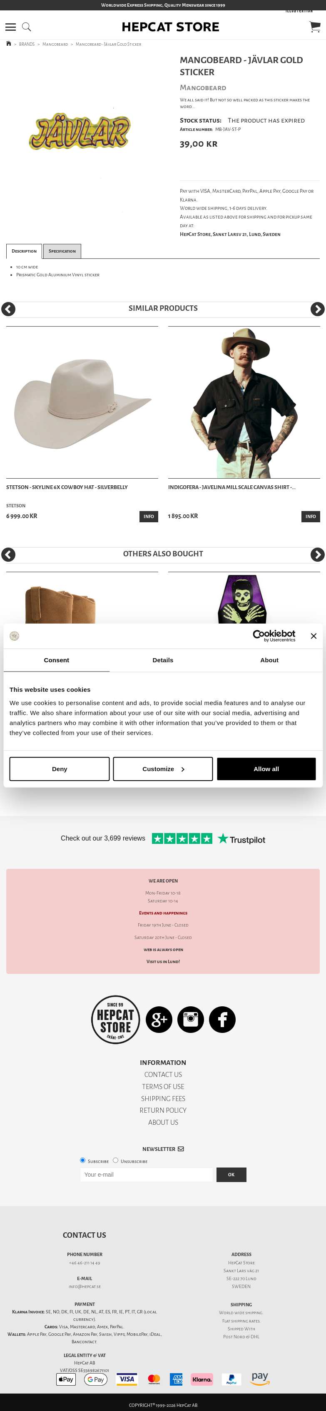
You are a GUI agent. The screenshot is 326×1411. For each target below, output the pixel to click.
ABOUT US (163, 1122)
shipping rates (245, 1321)
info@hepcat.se (85, 1286)
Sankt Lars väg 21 (241, 1271)
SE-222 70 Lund (241, 1279)
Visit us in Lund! (163, 962)
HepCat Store (241, 1263)
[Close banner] (313, 636)
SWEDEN (241, 1286)
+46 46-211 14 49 (84, 1263)
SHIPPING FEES (163, 1098)
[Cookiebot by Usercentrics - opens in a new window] (258, 636)
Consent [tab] (56, 660)
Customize (163, 768)
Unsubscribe (134, 1161)
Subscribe (98, 1161)
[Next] (318, 309)
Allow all (266, 768)
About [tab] (269, 660)
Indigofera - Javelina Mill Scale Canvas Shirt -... (232, 487)
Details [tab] (163, 660)
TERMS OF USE (163, 1086)
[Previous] (8, 309)
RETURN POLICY (163, 1110)
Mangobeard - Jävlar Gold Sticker (108, 44)
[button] (10, 27)
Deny (59, 768)
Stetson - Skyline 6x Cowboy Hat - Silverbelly (67, 487)
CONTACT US (163, 1074)
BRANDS (27, 44)
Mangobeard (55, 44)
